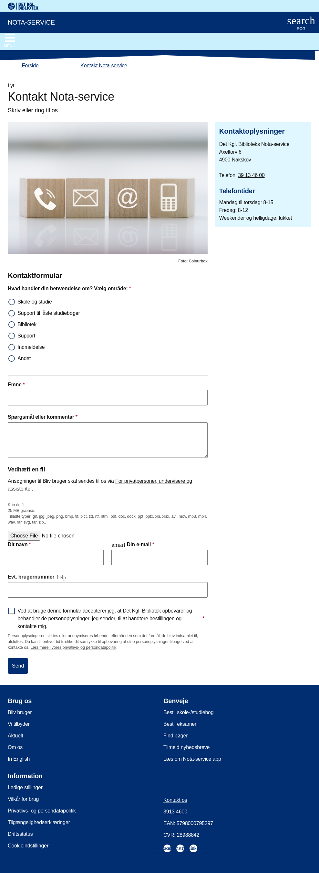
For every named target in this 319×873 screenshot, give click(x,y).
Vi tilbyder (19, 724)
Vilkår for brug (23, 799)
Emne (16, 385)
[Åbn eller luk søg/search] (301, 24)
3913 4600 (175, 811)
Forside (23, 66)
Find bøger (175, 735)
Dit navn (19, 544)
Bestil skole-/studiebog (188, 712)
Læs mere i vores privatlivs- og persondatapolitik (73, 647)
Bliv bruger (20, 712)
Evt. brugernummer (31, 577)
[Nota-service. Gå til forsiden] (139, 21)
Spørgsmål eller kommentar (42, 417)
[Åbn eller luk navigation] (9, 41)
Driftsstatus (20, 834)
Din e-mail (132, 544)
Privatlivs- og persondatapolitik (42, 810)
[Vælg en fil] (57, 536)
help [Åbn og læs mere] (61, 577)
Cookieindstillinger (28, 845)
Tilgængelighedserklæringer (39, 822)
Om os (15, 747)
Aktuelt (15, 735)
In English (19, 759)
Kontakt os (175, 800)
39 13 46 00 (251, 175)
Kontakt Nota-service (103, 65)
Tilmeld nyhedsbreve (186, 747)
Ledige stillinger (25, 787)
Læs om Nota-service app (192, 759)
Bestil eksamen (180, 724)
